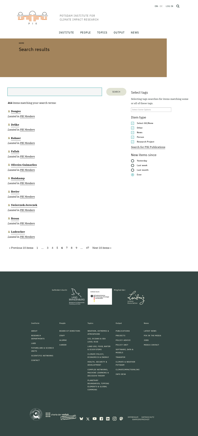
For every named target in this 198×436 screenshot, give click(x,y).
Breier (15, 191)
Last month (142, 170)
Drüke (15, 124)
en (156, 6)
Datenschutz (148, 417)
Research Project (145, 141)
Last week (142, 165)
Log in (169, 6)
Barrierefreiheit (141, 419)
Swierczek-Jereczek (24, 205)
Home (21, 43)
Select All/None (145, 123)
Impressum (133, 417)
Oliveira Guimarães (24, 165)
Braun (15, 218)
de (161, 6)
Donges (16, 111)
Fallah (15, 151)
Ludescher (18, 231)
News (139, 132)
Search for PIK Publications (148, 147)
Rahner (16, 138)
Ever (139, 174)
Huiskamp (18, 178)
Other (140, 127)
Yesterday (142, 160)
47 (87, 248)
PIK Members (27, 116)
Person (140, 137)
